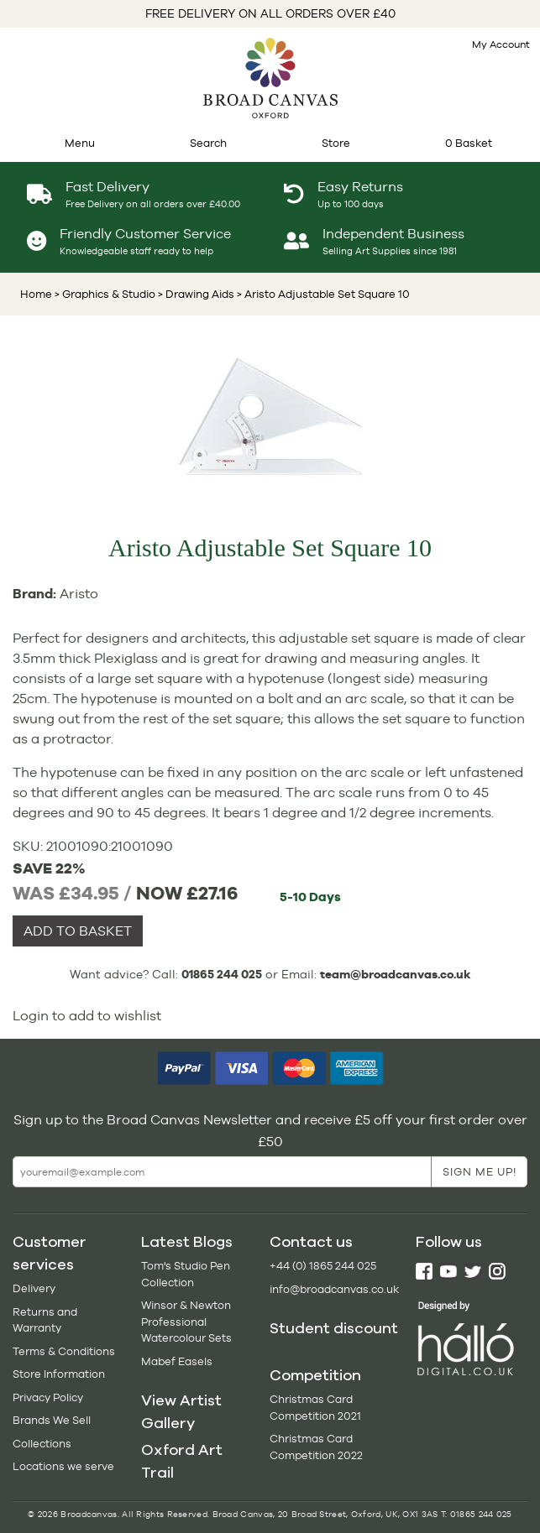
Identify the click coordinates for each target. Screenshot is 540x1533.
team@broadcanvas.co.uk (395, 974)
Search (208, 143)
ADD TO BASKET (78, 931)
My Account (501, 44)
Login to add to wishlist (87, 1016)
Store (336, 143)
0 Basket (468, 143)
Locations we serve (63, 1466)
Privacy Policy (48, 1397)
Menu (80, 143)
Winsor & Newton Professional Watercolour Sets (186, 1321)
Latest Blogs (187, 1242)
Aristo (79, 594)
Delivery (34, 1288)
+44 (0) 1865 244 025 (323, 1265)
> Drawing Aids (194, 294)
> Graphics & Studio (105, 294)
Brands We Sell (52, 1420)
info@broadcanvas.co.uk (334, 1289)
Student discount (334, 1328)
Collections (42, 1443)
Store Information (59, 1374)
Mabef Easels (176, 1361)
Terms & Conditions (64, 1351)
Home (36, 294)
